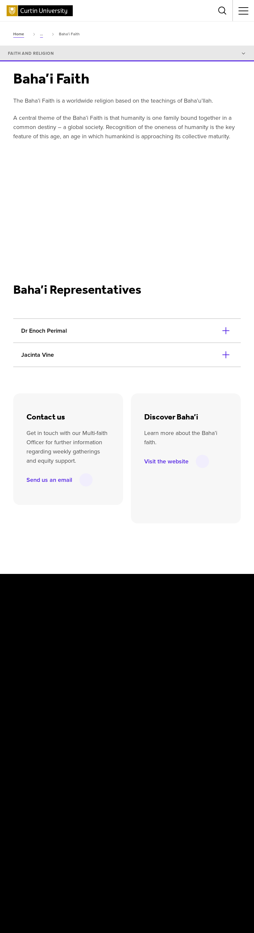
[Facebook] (19, 587)
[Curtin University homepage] (40, 11)
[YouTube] (108, 587)
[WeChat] (196, 587)
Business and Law (107, 700)
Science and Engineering (196, 700)
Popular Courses (154, 875)
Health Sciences (105, 715)
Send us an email (49, 480)
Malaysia (178, 615)
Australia (97, 615)
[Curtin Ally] (96, 834)
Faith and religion (31, 53)
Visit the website (166, 461)
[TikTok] (226, 587)
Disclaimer (52, 871)
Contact (226, 871)
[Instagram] (78, 587)
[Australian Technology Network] (171, 834)
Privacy (82, 871)
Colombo (97, 630)
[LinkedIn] (137, 587)
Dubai (94, 645)
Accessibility (193, 871)
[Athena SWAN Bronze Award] (22, 834)
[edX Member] (238, 834)
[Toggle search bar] (222, 10)
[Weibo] (167, 587)
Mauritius (179, 630)
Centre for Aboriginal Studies (119, 685)
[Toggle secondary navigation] (243, 10)
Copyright (19, 871)
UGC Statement (114, 875)
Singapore (180, 645)
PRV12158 (176, 897)
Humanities (181, 685)
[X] (48, 587)
